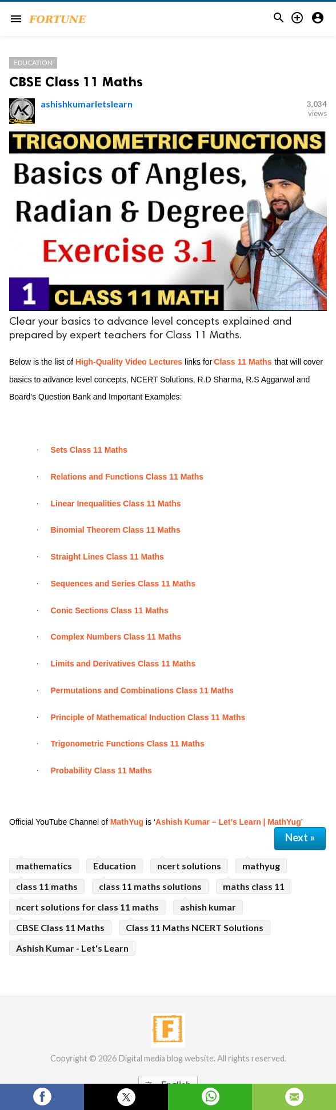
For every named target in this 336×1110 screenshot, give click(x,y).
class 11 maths (47, 886)
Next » (300, 837)
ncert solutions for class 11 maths (87, 906)
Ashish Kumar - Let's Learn (72, 948)
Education (33, 62)
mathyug (261, 865)
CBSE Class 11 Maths (76, 81)
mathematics (44, 865)
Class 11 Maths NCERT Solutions (194, 927)
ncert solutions (189, 865)
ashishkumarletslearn (87, 103)
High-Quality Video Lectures (128, 361)
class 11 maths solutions (150, 886)
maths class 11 (254, 886)
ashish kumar (208, 906)
